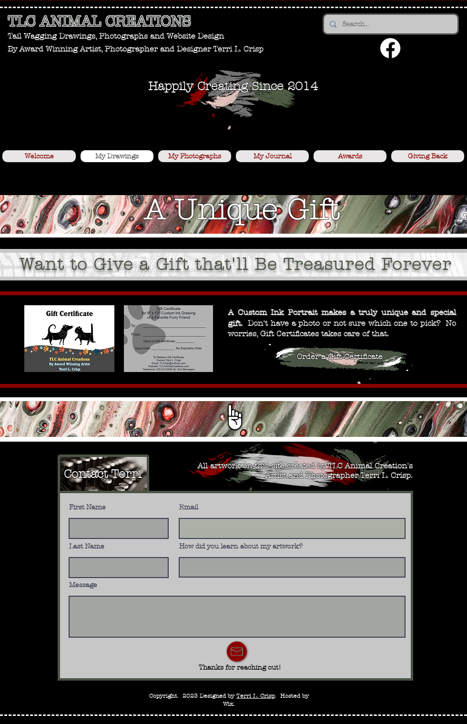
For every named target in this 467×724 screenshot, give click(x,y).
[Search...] (389, 24)
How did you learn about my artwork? (241, 546)
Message (83, 585)
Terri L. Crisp (255, 696)
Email (188, 507)
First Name (87, 507)
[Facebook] (390, 48)
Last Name (86, 546)
